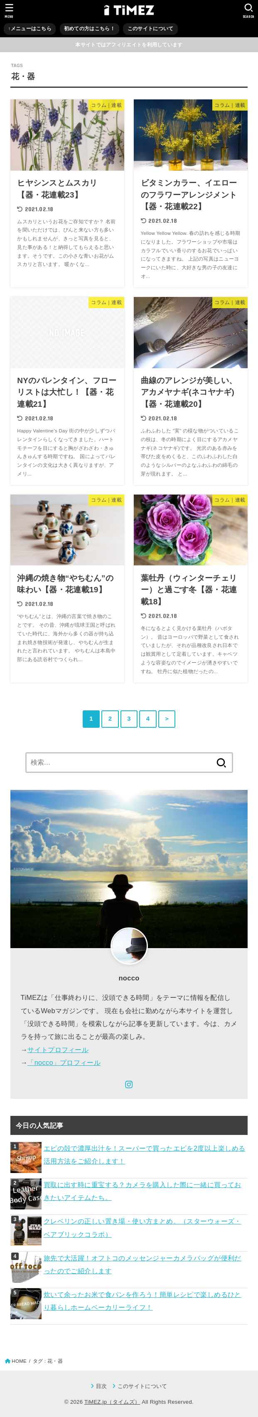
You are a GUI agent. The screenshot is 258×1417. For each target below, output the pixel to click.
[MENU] (9, 11)
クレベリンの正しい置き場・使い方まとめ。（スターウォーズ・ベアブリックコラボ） (142, 1227)
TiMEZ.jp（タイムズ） (112, 1402)
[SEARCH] (248, 11)
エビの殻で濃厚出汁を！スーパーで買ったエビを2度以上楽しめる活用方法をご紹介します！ (145, 1154)
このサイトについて (151, 28)
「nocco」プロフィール (64, 1062)
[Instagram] (129, 1084)
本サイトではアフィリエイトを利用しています (128, 45)
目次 (101, 1386)
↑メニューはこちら (30, 28)
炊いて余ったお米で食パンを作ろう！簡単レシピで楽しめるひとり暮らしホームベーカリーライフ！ (142, 1301)
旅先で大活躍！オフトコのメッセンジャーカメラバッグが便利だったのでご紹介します (142, 1264)
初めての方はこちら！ (89, 28)
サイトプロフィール (57, 1049)
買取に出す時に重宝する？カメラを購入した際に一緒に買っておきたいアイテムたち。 (142, 1191)
